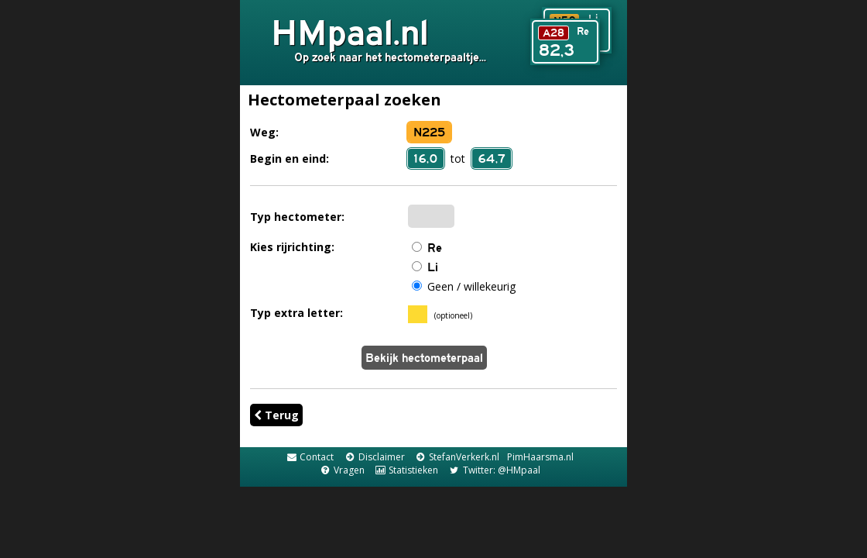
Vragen (341, 470)
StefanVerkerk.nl (457, 456)
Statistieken (406, 470)
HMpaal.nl (350, 32)
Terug (276, 415)
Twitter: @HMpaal (494, 470)
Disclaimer (374, 456)
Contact (310, 456)
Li (432, 267)
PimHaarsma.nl (540, 456)
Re (434, 247)
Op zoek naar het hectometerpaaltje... (390, 57)
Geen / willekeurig (471, 286)
